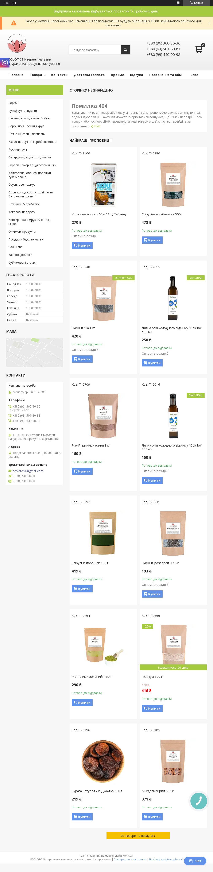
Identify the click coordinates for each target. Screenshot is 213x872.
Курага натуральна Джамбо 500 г (97, 791)
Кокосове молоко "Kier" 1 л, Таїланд (99, 214)
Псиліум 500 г (152, 676)
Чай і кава (15, 247)
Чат (195, 861)
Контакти (59, 75)
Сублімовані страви (22, 263)
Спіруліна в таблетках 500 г (162, 214)
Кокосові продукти (21, 212)
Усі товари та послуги (136, 835)
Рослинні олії (17, 149)
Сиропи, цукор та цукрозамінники (32, 165)
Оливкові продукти (22, 231)
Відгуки (136, 75)
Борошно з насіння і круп (26, 126)
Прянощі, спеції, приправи (27, 134)
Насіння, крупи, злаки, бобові (29, 118)
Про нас (117, 75)
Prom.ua (128, 855)
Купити (84, 245)
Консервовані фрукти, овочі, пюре (29, 222)
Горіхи (13, 103)
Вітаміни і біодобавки (23, 204)
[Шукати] (125, 49)
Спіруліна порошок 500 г (90, 563)
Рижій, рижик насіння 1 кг (91, 445)
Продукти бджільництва (25, 239)
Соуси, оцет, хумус (21, 184)
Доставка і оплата (89, 75)
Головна (16, 75)
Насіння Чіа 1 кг (83, 328)
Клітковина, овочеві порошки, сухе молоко (30, 175)
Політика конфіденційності (166, 859)
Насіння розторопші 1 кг (160, 563)
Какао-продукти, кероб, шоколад (32, 142)
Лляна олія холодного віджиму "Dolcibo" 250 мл (172, 447)
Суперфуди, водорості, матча (29, 157)
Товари (36, 75)
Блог (194, 75)
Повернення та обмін (166, 75)
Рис (97, 126)
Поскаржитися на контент (130, 859)
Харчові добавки (20, 255)
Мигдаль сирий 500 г (158, 791)
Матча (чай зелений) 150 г (92, 676)
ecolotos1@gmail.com (28, 471)
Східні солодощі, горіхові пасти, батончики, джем (31, 194)
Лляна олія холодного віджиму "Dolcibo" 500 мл (172, 329)
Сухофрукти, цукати (22, 111)
